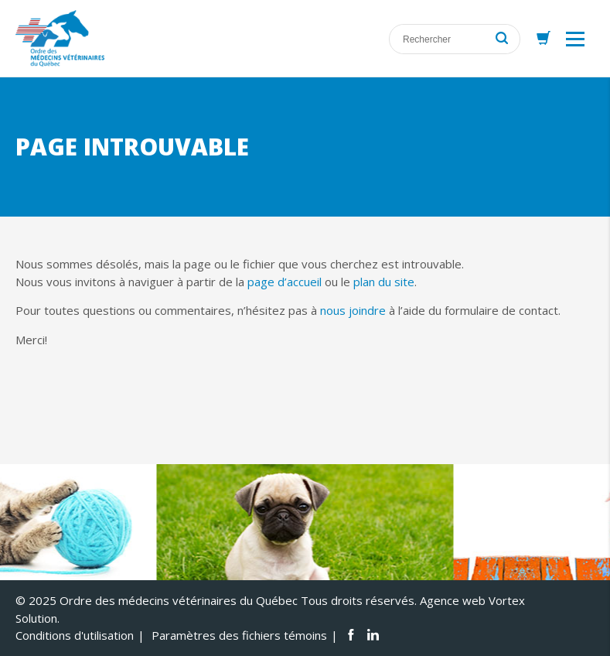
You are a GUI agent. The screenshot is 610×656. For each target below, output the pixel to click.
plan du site (383, 281)
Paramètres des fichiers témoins (239, 635)
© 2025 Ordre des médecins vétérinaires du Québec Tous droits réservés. (216, 600)
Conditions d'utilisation (74, 635)
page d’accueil (284, 281)
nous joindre (353, 310)
